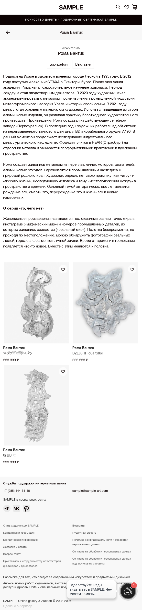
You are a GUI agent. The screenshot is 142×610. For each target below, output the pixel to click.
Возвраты (78, 525)
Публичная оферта (84, 532)
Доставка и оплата (15, 546)
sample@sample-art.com (90, 491)
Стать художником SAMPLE (21, 525)
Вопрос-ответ (12, 553)
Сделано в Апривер (17, 606)
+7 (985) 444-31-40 (16, 491)
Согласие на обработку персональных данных (101, 551)
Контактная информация (18, 532)
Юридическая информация (20, 539)
